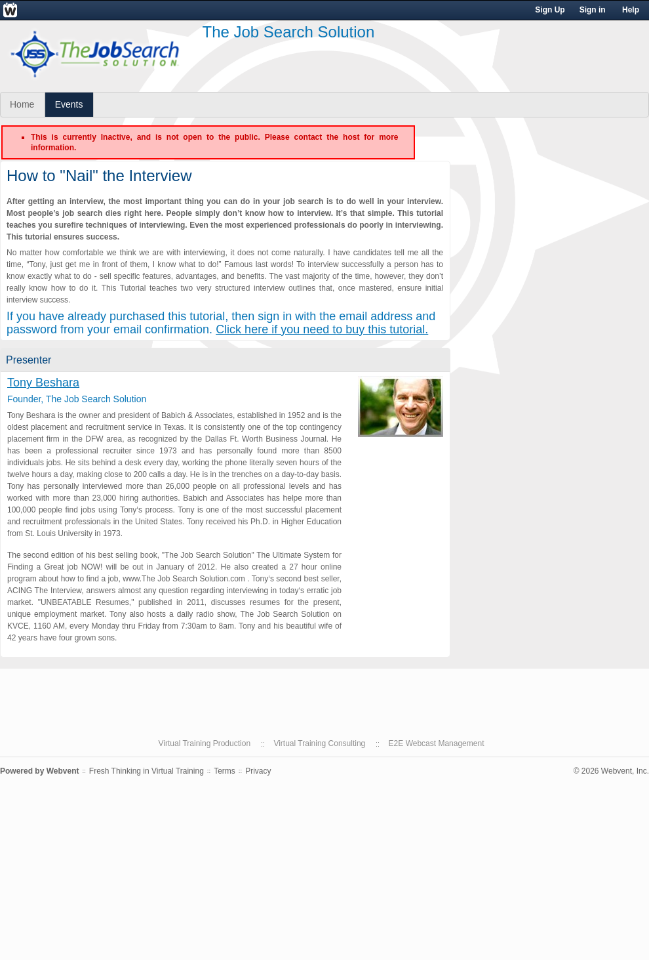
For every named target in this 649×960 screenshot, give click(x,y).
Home (22, 104)
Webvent (63, 771)
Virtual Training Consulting (319, 743)
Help (630, 9)
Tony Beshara (43, 382)
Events (69, 104)
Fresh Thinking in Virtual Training (146, 771)
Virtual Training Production (205, 743)
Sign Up (549, 9)
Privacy (258, 771)
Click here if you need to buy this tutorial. (322, 329)
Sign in (593, 9)
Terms (224, 771)
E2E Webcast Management (436, 743)
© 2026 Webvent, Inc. (611, 771)
